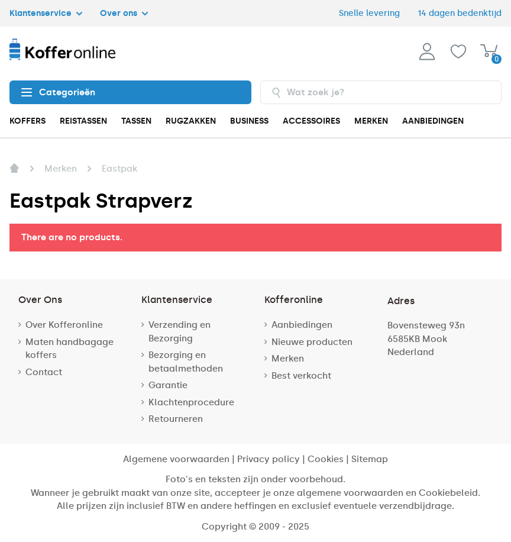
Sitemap (369, 459)
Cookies (326, 459)
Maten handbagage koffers (69, 349)
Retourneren (175, 419)
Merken (287, 358)
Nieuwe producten (311, 342)
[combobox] (381, 92)
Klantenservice (45, 13)
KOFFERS (27, 121)
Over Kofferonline (64, 325)
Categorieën (58, 92)
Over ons (124, 13)
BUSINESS (249, 121)
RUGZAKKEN (191, 121)
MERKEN (371, 121)
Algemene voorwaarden (176, 459)
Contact (43, 372)
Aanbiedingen (301, 325)
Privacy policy (268, 459)
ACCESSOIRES (311, 121)
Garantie (167, 385)
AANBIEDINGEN (433, 121)
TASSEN (136, 121)
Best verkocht (301, 375)
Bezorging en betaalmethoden (185, 362)
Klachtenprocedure (191, 402)
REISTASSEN (83, 121)
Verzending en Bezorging (179, 332)
